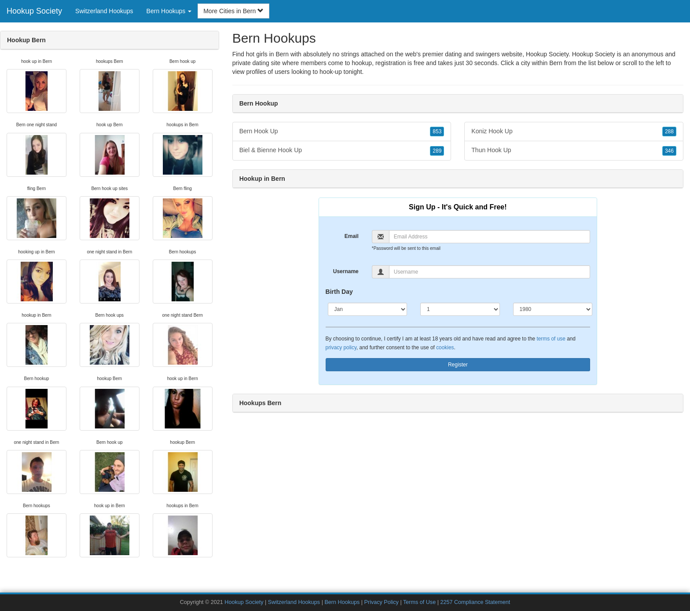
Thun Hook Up (573, 150)
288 (669, 131)
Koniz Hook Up (573, 131)
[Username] (489, 271)
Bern (555, 62)
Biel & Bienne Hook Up (341, 150)
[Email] (489, 236)
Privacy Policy (381, 602)
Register (458, 365)
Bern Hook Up (341, 131)
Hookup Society (34, 11)
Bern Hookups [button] (169, 11)
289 (437, 151)
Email (352, 236)
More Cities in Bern (233, 11)
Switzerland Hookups (104, 11)
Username (346, 271)
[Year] (553, 309)
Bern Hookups (342, 602)
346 (669, 151)
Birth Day (339, 291)
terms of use (550, 339)
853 (437, 131)
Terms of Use (419, 602)
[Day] (460, 309)
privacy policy (341, 347)
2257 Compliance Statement (475, 602)
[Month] (367, 309)
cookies (445, 347)
